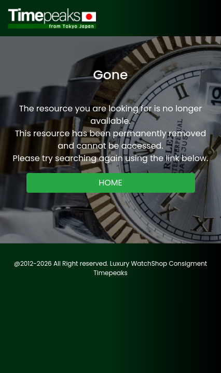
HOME (110, 183)
